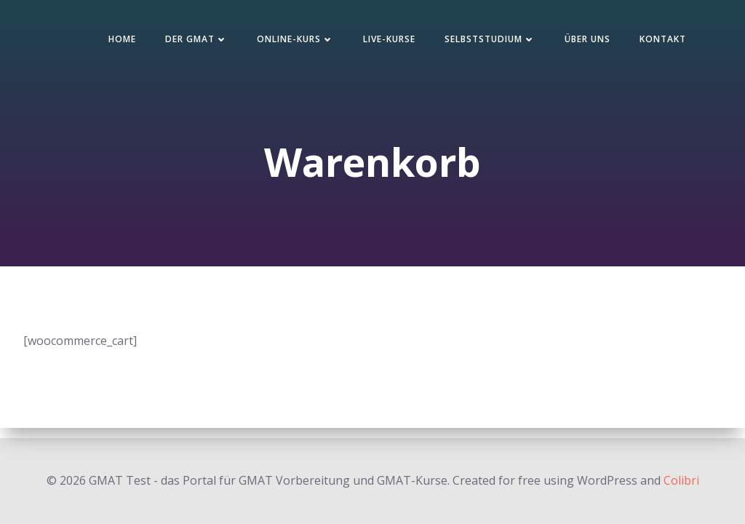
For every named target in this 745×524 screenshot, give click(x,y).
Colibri (681, 480)
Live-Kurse (389, 39)
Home (122, 39)
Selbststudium (490, 39)
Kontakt (663, 39)
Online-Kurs (295, 39)
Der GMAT (196, 39)
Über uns (587, 39)
